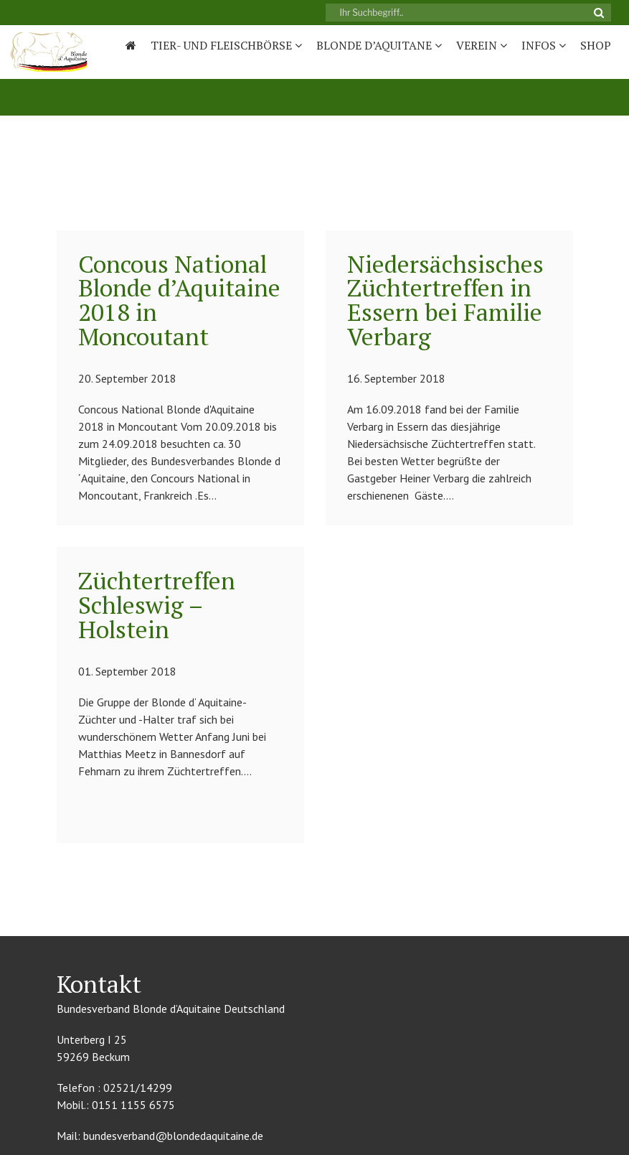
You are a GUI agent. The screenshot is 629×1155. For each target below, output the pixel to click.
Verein (481, 45)
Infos (543, 45)
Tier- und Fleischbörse (226, 45)
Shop (595, 45)
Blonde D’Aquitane (379, 45)
